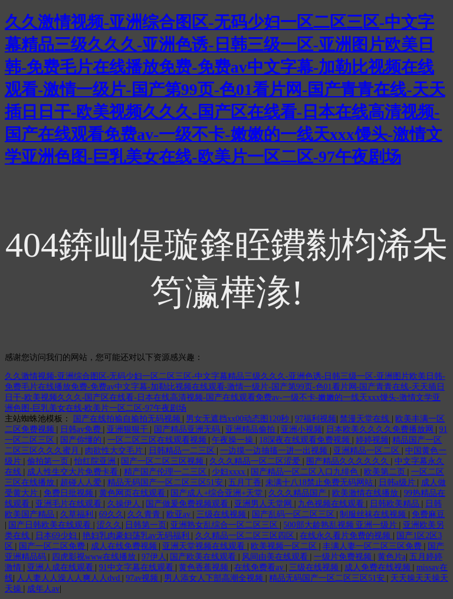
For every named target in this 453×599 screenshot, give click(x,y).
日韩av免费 (81, 429)
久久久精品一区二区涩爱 (256, 461)
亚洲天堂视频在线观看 (204, 546)
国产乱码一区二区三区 (294, 514)
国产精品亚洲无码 (188, 429)
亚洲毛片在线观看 (69, 503)
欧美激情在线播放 (366, 493)
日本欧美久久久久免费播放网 (381, 429)
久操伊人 (125, 503)
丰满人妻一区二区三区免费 (373, 546)
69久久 (111, 514)
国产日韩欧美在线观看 (50, 525)
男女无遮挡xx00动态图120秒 (238, 418)
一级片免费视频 (344, 556)
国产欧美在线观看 (204, 556)
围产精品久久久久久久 (348, 461)
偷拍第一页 (49, 461)
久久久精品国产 (298, 493)
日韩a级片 (398, 482)
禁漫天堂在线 (366, 418)
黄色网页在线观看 (133, 493)
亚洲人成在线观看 (61, 567)
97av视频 (143, 578)
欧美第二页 (386, 471)
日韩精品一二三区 (183, 450)
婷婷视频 (372, 440)
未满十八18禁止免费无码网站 (320, 482)
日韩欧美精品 (396, 503)
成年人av (43, 588)
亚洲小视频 (301, 429)
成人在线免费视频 (125, 546)
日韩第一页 (145, 525)
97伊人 (154, 556)
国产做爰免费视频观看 (188, 503)
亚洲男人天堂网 (264, 503)
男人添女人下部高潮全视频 (214, 578)
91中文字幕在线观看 (137, 567)
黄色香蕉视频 (205, 567)
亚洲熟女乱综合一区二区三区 (225, 525)
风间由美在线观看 (276, 556)
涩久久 (109, 525)
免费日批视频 (70, 493)
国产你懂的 (82, 440)
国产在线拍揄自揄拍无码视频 (128, 418)
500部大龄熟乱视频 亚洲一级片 (341, 525)
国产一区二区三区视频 (163, 461)
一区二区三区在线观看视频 (158, 440)
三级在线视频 (222, 514)
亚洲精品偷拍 (251, 429)
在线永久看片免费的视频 (346, 535)
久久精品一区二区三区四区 (246, 535)
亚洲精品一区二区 (367, 450)
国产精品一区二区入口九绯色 (305, 471)
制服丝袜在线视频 (374, 514)
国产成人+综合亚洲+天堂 (217, 493)
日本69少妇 (57, 535)
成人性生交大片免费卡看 (73, 471)
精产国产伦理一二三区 (166, 471)
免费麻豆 (428, 514)
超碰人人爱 (82, 482)
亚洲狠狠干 (128, 429)
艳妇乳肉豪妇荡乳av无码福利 (137, 535)
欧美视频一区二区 (285, 546)
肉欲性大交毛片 (115, 450)
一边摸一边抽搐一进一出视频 (275, 450)
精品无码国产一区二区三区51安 (166, 482)
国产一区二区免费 (53, 546)
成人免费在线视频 (378, 567)
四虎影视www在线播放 (95, 556)
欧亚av (179, 514)
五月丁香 (244, 482)
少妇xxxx (229, 471)
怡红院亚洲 (96, 461)
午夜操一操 (233, 440)
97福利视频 (315, 418)
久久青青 (145, 514)
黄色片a (392, 556)
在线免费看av (259, 567)
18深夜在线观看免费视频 (305, 440)
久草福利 (78, 514)
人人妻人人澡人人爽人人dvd (69, 578)
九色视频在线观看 (332, 503)
